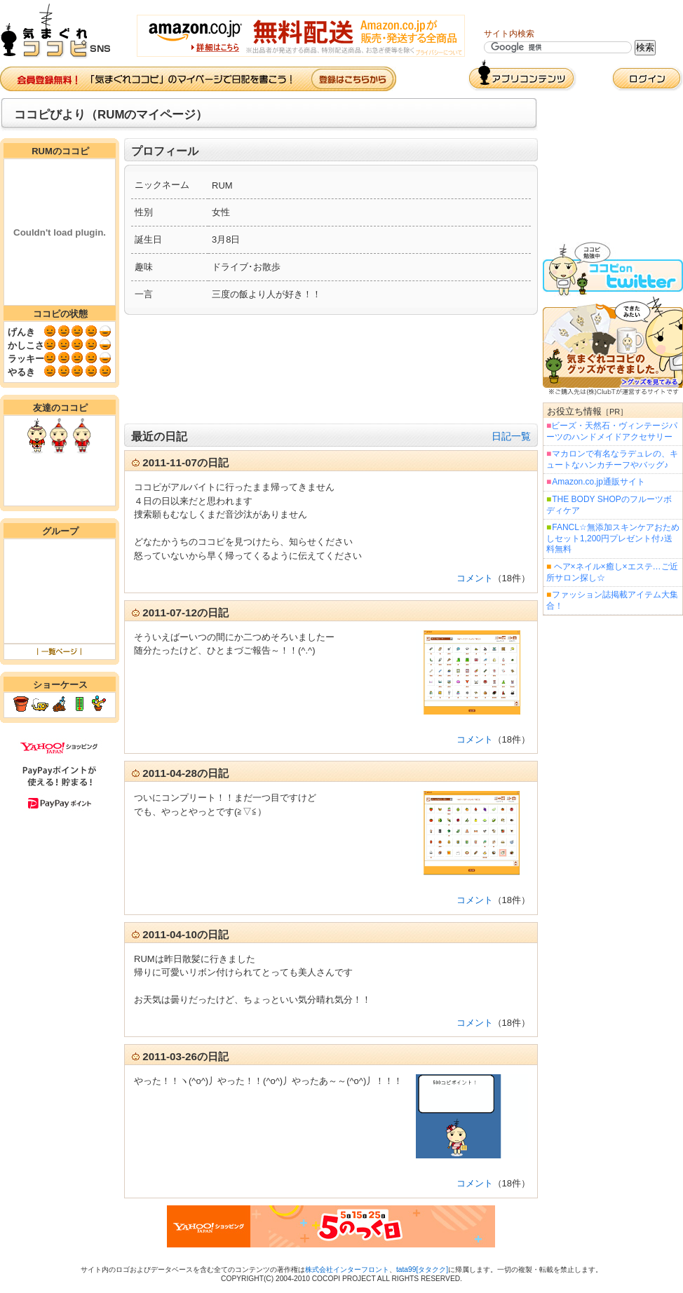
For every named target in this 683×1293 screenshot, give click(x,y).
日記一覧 (511, 436)
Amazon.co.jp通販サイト (598, 482)
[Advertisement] (331, 369)
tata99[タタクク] (422, 1269)
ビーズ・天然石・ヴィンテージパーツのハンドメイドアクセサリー (611, 431)
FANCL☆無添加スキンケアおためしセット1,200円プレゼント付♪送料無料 (612, 538)
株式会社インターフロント (347, 1269)
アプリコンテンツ (522, 75)
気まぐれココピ (61, 31)
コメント (475, 578)
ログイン (647, 79)
